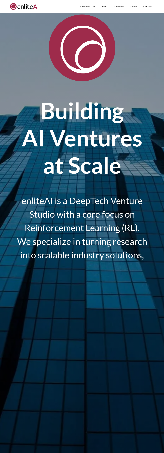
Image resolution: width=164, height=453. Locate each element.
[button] (88, 6)
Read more (82, 432)
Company (119, 6)
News (105, 6)
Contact (147, 6)
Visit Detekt (28, 432)
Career (133, 6)
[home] (24, 6)
